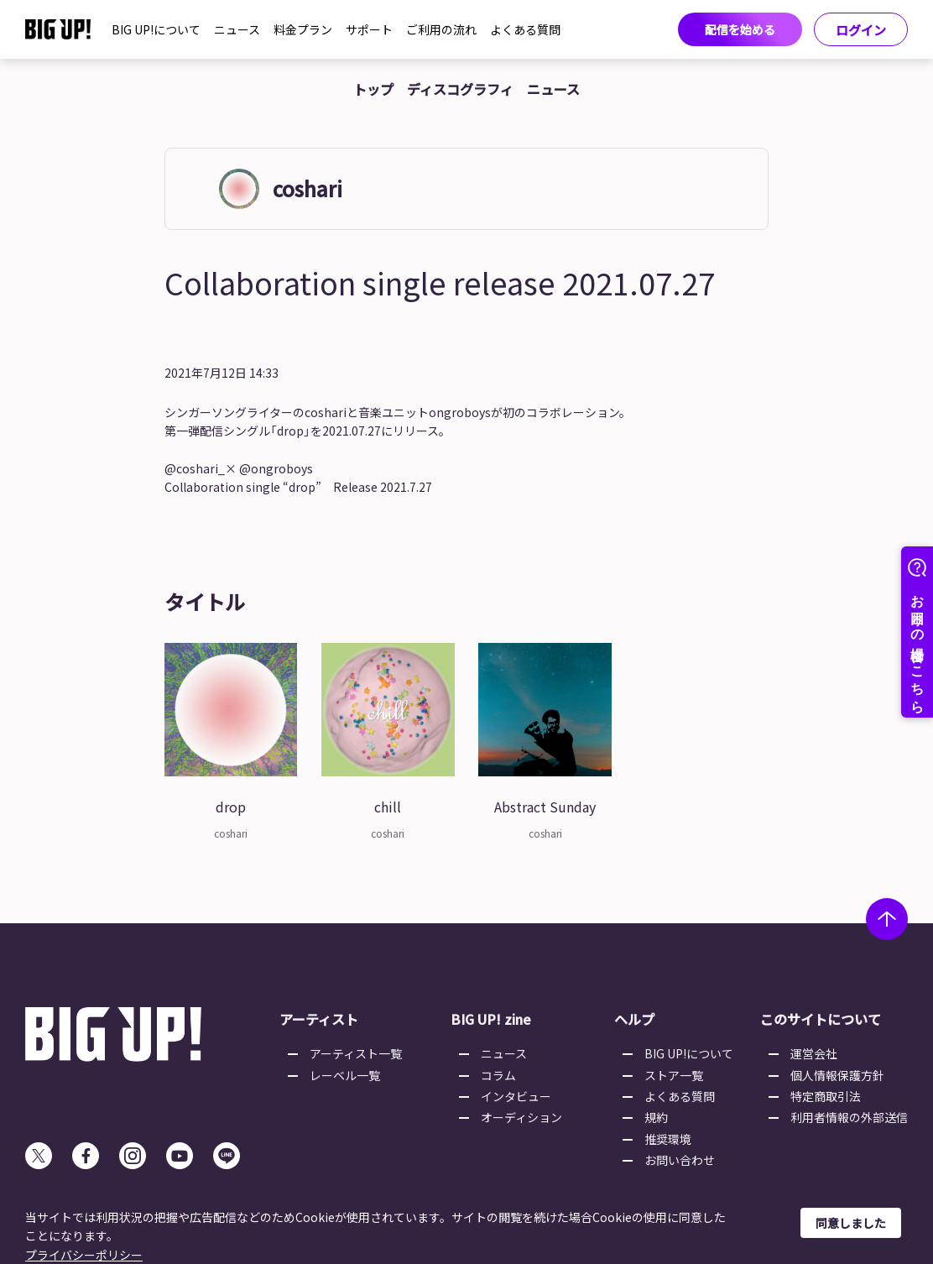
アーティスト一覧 (356, 1053)
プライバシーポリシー (84, 1254)
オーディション (521, 1117)
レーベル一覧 (345, 1075)
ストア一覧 (673, 1075)
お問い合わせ (679, 1160)
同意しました (851, 1222)
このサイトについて (820, 1019)
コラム (498, 1075)
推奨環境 (667, 1139)
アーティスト (318, 1019)
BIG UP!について (156, 29)
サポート (369, 29)
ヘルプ (634, 1019)
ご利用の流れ (441, 29)
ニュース (237, 29)
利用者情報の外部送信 (849, 1117)
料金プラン (303, 29)
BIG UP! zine (491, 1019)
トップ (373, 89)
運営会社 (813, 1053)
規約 (656, 1117)
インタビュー (516, 1096)
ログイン (861, 30)
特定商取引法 (825, 1096)
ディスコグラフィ (460, 89)
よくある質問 (525, 29)
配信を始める (740, 29)
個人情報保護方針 (837, 1075)
